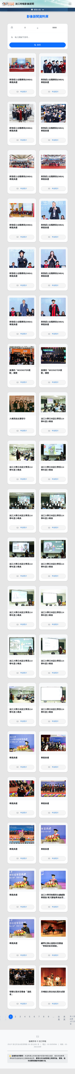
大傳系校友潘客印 (17, 419)
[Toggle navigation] (70, 4)
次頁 (59, 1018)
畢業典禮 (13, 758)
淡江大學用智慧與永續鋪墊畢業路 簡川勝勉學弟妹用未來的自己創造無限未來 (53, 897)
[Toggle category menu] (37, 9)
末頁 (64, 1018)
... (53, 1017)
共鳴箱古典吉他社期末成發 (53, 992)
